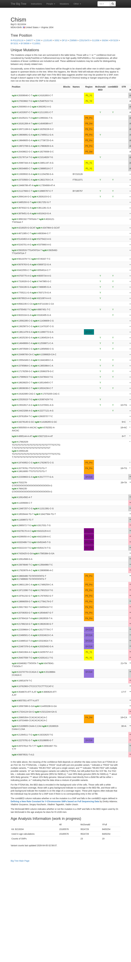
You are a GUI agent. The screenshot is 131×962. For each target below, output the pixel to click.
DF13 (64, 40)
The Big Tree (18, 3)
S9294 (105, 40)
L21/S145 (47, 40)
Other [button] (77, 4)
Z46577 (29, 40)
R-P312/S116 (17, 40)
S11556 (95, 40)
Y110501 (36, 43)
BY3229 (114, 40)
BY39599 (25, 43)
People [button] (50, 4)
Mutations (64, 4)
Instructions (36, 4)
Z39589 (73, 40)
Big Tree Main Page (20, 861)
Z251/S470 (84, 40)
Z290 (37, 40)
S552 (56, 40)
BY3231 (14, 43)
